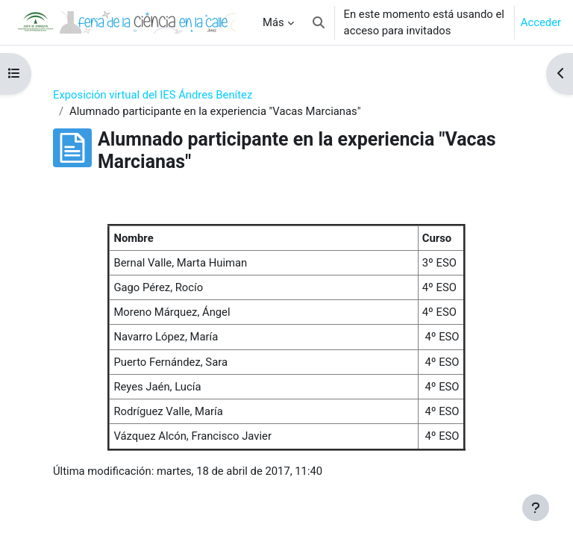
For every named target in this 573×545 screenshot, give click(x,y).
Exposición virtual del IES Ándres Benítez (152, 95)
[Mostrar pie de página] (535, 507)
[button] (318, 22)
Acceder (541, 22)
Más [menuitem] (273, 22)
